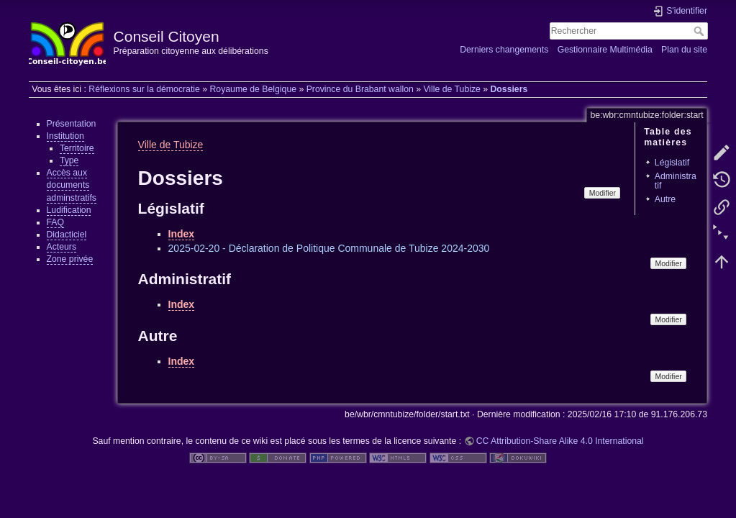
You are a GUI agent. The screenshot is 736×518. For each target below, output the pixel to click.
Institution (65, 136)
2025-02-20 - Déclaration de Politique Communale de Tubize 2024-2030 (329, 248)
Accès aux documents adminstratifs (71, 185)
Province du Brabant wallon (360, 89)
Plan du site (684, 50)
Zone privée (70, 259)
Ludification (69, 210)
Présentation (71, 124)
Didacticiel (67, 235)
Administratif (675, 181)
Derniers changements (504, 50)
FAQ (56, 222)
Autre (665, 199)
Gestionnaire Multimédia (605, 50)
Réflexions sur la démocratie (144, 89)
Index (181, 234)
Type (69, 160)
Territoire (77, 148)
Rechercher (700, 31)
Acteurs (62, 247)
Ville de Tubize (451, 89)
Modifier (602, 192)
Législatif (672, 163)
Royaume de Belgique (252, 89)
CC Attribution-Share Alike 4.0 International (560, 441)
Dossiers (508, 89)
